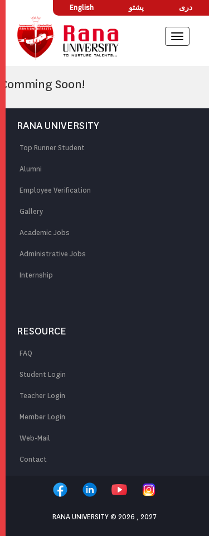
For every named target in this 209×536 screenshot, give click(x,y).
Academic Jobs (45, 232)
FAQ (26, 353)
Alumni (31, 169)
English (82, 7)
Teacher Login (42, 395)
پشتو (136, 7)
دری (185, 7)
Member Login (42, 417)
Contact (33, 459)
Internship (36, 275)
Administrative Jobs (53, 254)
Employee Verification (55, 190)
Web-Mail (35, 438)
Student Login (43, 374)
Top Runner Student (52, 147)
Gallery (31, 211)
